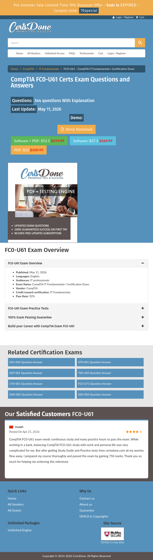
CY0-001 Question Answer (25, 383)
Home (19, 53)
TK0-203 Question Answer (94, 373)
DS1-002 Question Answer (25, 362)
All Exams (14, 510)
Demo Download (76, 129)
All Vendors (33, 53)
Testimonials (86, 53)
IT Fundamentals (49, 68)
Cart (140, 17)
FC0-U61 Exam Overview (25, 263)
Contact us (86, 498)
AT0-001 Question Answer (94, 362)
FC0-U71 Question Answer (94, 383)
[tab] (76, 263)
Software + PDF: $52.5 (39, 141)
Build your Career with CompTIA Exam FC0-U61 (41, 326)
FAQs (72, 53)
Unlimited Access (55, 53)
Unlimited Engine (20, 530)
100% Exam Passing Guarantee (30, 317)
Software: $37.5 (92, 141)
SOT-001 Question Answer (25, 373)
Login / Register (123, 17)
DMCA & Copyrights (93, 516)
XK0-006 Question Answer (94, 394)
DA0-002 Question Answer (26, 394)
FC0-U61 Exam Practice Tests (28, 308)
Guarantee (86, 510)
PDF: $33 (28, 150)
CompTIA (28, 68)
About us (85, 504)
